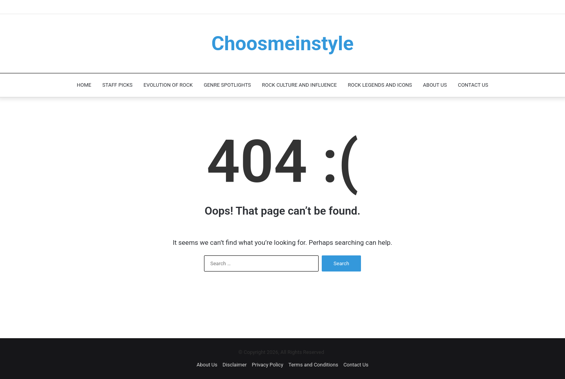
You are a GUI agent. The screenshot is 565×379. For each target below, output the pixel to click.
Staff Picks (117, 85)
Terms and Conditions (313, 365)
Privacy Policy (267, 365)
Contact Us (473, 85)
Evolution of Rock (168, 85)
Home (84, 85)
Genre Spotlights (227, 85)
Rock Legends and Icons (380, 85)
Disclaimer (234, 365)
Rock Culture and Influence (299, 85)
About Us (435, 85)
